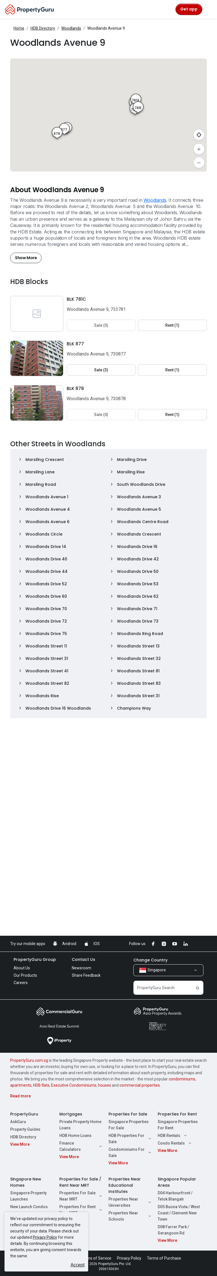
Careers (21, 982)
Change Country (150, 960)
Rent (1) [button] (172, 325)
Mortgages (70, 1114)
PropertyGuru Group (35, 959)
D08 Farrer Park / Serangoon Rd (173, 1230)
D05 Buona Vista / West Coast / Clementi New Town (179, 1212)
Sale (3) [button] (101, 370)
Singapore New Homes (25, 1182)
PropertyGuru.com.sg (29, 1060)
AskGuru (18, 1121)
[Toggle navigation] (209, 9)
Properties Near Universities (130, 1202)
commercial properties (140, 1085)
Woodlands (71, 28)
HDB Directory (43, 28)
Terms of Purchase (164, 1258)
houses (104, 1085)
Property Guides (25, 1129)
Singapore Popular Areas (177, 1182)
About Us (22, 968)
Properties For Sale (127, 1114)
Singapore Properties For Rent (178, 1124)
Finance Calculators (81, 1146)
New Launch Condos (29, 1206)
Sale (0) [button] (101, 325)
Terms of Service (96, 1258)
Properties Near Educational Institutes (124, 1185)
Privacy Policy (45, 1237)
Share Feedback (86, 975)
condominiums (182, 1079)
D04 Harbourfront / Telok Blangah (175, 1196)
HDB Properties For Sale (130, 1138)
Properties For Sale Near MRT (81, 1196)
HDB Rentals (173, 1135)
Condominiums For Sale (130, 1152)
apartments (20, 1085)
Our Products (25, 975)
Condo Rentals (175, 1143)
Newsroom (81, 968)
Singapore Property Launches (28, 1196)
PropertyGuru (24, 1114)
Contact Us (83, 959)
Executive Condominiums (73, 1085)
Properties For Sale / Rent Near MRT (80, 1182)
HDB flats (41, 1085)
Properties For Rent (177, 1114)
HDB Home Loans (75, 1135)
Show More (26, 258)
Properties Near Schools (130, 1216)
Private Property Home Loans (80, 1124)
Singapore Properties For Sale (128, 1124)
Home (19, 28)
